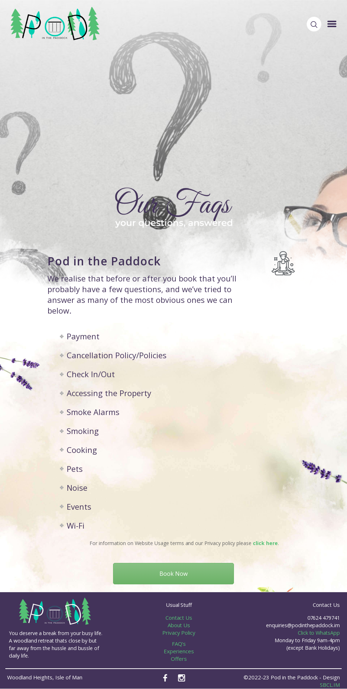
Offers (179, 658)
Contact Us (179, 617)
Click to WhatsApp (319, 632)
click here (265, 543)
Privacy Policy (178, 632)
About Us (179, 625)
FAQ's (179, 643)
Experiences (179, 651)
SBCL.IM (330, 684)
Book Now (173, 574)
